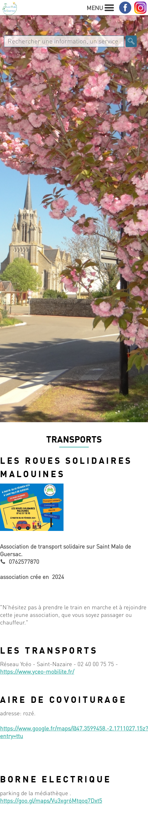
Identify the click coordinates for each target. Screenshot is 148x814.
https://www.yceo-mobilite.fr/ (37, 671)
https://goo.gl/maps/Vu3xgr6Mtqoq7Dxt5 (51, 800)
